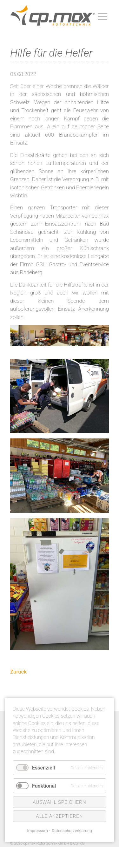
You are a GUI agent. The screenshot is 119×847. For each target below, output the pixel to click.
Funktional (44, 786)
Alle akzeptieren (59, 816)
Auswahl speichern (59, 802)
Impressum (37, 830)
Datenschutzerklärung (72, 830)
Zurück (18, 671)
